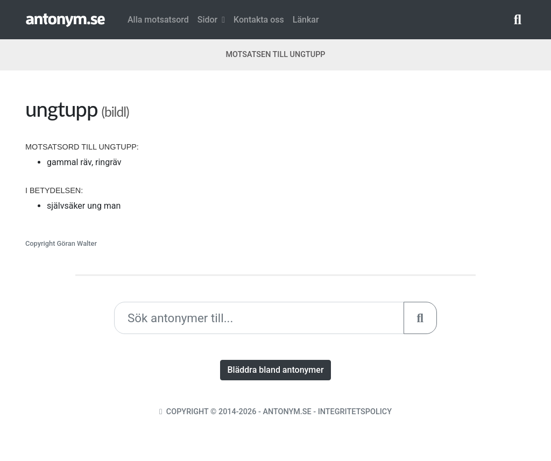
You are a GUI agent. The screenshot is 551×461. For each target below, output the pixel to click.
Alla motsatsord (158, 20)
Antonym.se (287, 411)
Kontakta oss (259, 20)
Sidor (211, 20)
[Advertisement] (405, 171)
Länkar (306, 20)
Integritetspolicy (355, 411)
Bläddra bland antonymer (275, 370)
